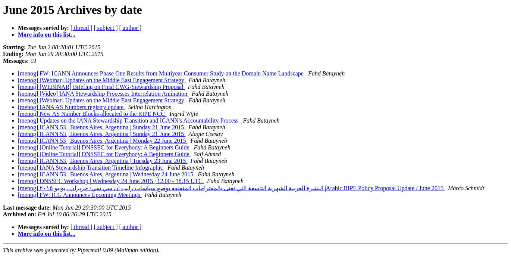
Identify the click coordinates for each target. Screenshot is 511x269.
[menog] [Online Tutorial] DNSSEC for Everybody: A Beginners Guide (104, 147)
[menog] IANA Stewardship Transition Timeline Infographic (91, 167)
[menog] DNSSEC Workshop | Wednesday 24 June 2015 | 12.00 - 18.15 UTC (111, 181)
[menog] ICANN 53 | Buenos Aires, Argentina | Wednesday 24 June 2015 (106, 174)
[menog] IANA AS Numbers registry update (71, 107)
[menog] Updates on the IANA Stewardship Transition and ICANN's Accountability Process (129, 120)
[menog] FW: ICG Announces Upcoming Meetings (80, 195)
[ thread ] (81, 28)
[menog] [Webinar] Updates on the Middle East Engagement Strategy (102, 80)
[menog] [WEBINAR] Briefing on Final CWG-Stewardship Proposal (101, 87)
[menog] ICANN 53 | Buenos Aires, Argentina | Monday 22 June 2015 (103, 140)
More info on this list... (46, 34)
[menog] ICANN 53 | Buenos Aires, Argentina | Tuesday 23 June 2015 (103, 161)
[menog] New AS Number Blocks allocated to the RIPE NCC (92, 114)
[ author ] (130, 28)
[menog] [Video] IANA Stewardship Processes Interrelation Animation (103, 93)
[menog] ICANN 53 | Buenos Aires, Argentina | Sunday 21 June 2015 (101, 127)
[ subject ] (106, 28)
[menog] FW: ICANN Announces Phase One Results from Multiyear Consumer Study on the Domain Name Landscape (161, 73)
